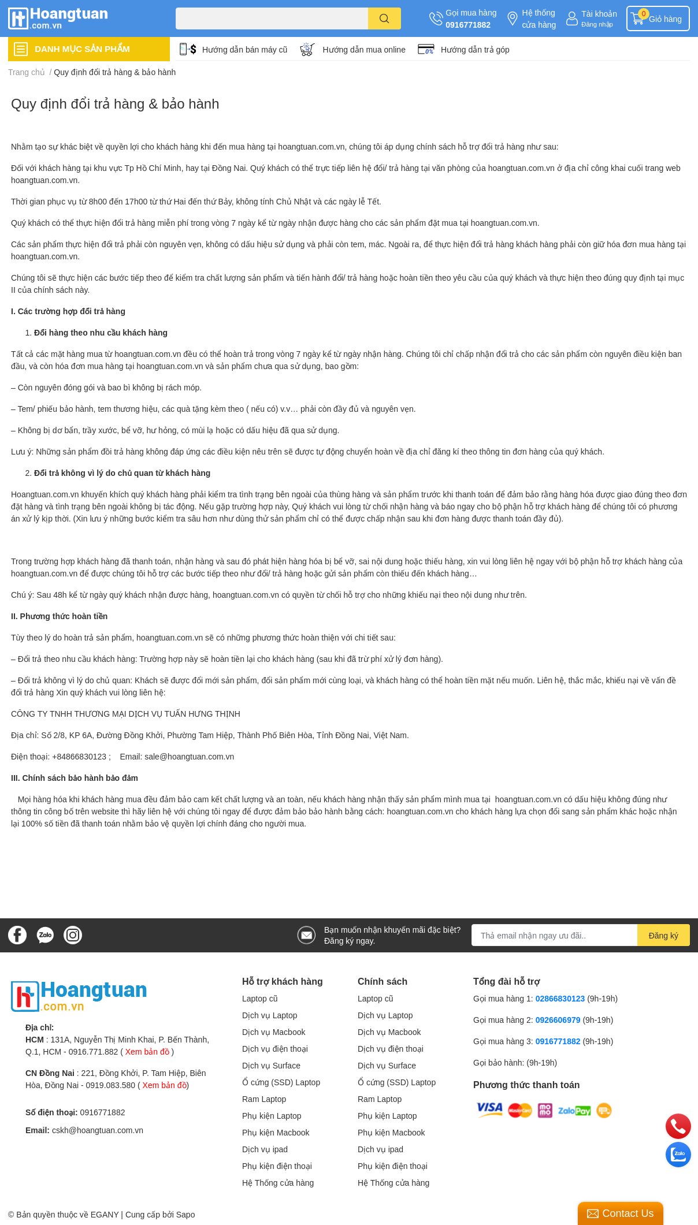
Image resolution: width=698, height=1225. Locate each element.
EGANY (105, 1214)
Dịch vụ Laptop (270, 1015)
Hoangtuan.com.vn (45, 494)
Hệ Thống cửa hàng (278, 1182)
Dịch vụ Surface (271, 1065)
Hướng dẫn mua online (364, 49)
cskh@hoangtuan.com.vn (97, 1130)
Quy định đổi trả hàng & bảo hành (115, 103)
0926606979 (558, 1020)
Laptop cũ (260, 998)
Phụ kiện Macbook (276, 1132)
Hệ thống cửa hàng (539, 18)
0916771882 (468, 24)
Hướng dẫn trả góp (475, 49)
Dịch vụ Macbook (273, 1032)
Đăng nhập (597, 24)
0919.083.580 (110, 1085)
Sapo (185, 1214)
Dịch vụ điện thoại (275, 1048)
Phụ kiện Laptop (272, 1115)
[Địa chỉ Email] (580, 935)
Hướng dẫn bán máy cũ (244, 49)
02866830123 (560, 998)
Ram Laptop (264, 1099)
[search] (384, 18)
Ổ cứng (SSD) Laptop (281, 1082)
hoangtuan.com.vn (311, 146)
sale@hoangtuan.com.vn (189, 756)
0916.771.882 (93, 1051)
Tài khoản (599, 13)
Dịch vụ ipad (265, 1149)
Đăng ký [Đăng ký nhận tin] (663, 935)
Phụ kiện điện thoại (277, 1166)
